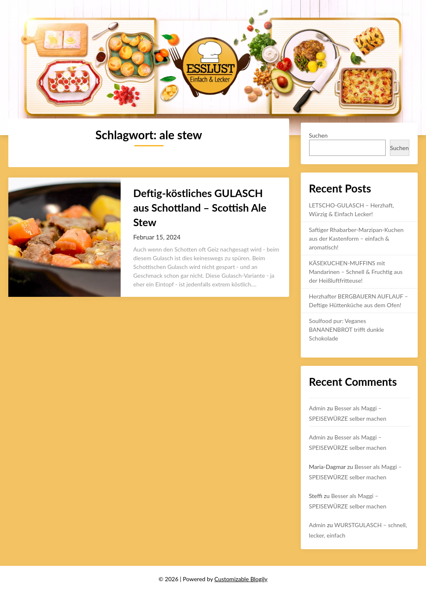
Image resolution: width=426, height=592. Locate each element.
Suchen (318, 135)
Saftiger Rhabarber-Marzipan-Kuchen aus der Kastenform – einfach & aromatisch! (356, 238)
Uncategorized (390, 13)
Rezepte (345, 13)
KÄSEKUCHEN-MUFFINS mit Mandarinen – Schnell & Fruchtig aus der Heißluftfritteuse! (356, 271)
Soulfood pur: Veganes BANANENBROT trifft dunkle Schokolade (346, 329)
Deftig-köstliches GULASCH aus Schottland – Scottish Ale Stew (199, 207)
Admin (317, 408)
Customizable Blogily (240, 578)
